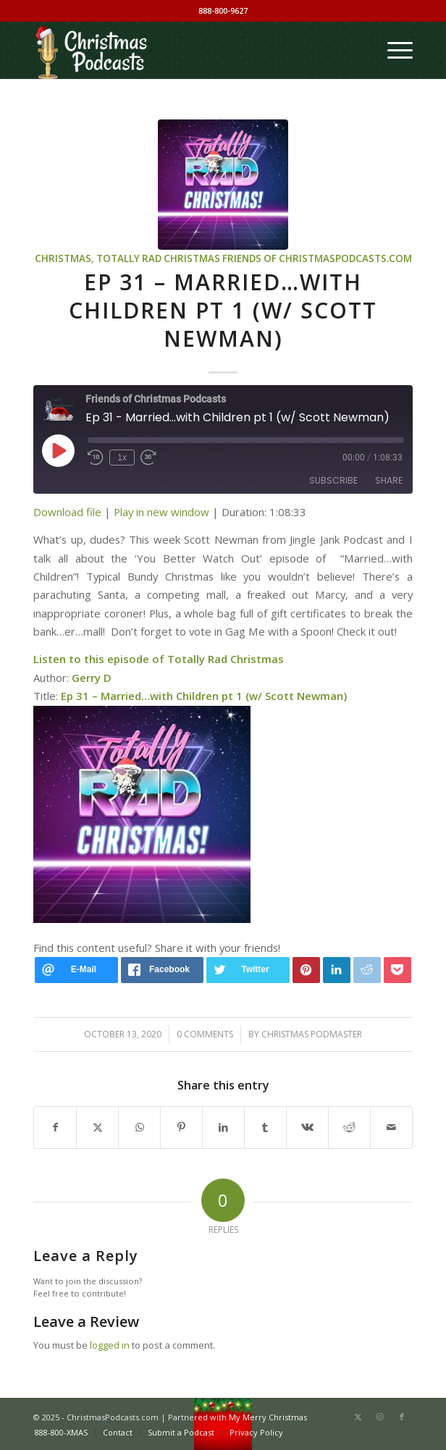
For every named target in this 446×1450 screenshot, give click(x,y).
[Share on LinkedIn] (223, 1127)
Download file (67, 512)
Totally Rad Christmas (158, 258)
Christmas (63, 258)
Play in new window (161, 512)
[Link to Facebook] (402, 1417)
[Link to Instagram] (380, 1417)
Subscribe (333, 480)
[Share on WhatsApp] (139, 1127)
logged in (110, 1345)
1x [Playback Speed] (122, 457)
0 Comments (205, 1034)
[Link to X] (358, 1417)
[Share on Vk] (307, 1127)
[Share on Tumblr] (265, 1127)
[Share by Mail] (391, 1127)
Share (389, 480)
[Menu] (393, 50)
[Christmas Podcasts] (185, 50)
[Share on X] (97, 1127)
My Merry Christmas (268, 1417)
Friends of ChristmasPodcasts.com (317, 258)
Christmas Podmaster (311, 1034)
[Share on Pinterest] (181, 1127)
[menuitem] (393, 50)
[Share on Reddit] (349, 1127)
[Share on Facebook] (55, 1127)
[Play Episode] (58, 450)
